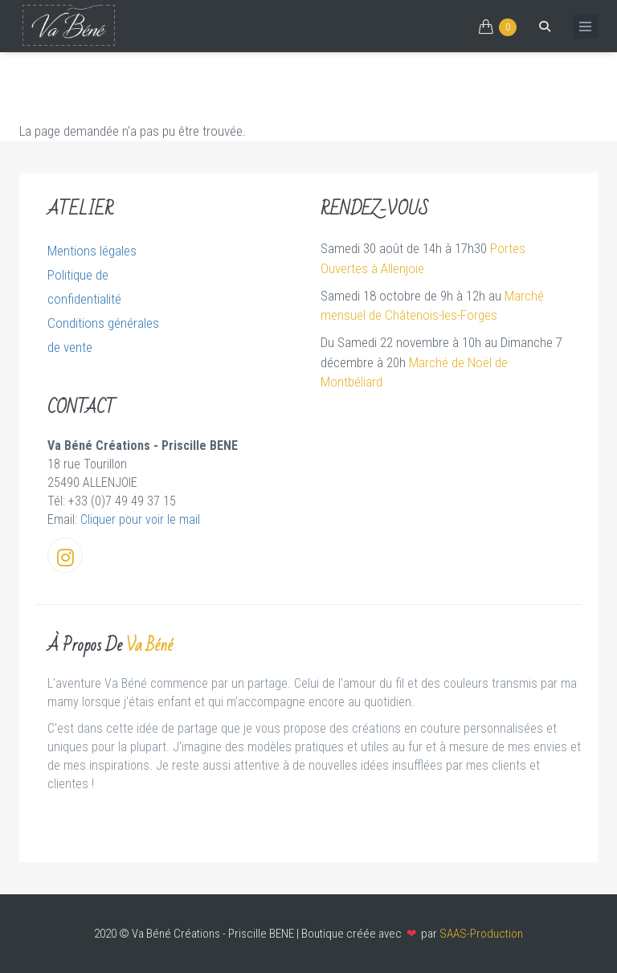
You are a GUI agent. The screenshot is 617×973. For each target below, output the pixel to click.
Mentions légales (92, 251)
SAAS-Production (481, 933)
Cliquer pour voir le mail (140, 519)
